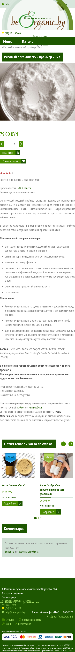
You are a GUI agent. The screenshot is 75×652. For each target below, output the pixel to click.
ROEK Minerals (25, 188)
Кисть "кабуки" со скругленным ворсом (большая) (52, 489)
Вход (8, 624)
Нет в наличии (9, 497)
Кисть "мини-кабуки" (13, 485)
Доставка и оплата (31, 620)
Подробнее (10, 503)
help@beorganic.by (15, 612)
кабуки (20, 407)
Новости (10, 602)
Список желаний (10, 161)
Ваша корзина (40, 36)
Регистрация (24, 624)
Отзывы (10, 620)
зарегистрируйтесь (29, 551)
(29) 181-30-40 (13, 33)
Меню (7, 41)
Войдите (9, 551)
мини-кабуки (35, 407)
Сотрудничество (28, 602)
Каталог (28, 41)
